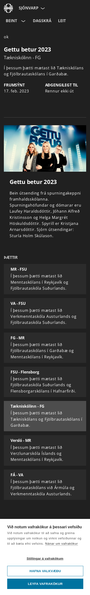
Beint (11, 20)
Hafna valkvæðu (45, 571)
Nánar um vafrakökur (61, 543)
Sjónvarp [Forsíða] (28, 8)
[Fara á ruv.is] (8, 8)
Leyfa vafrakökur (45, 584)
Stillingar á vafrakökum (45, 558)
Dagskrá (42, 20)
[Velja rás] (22, 21)
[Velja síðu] (42, 8)
